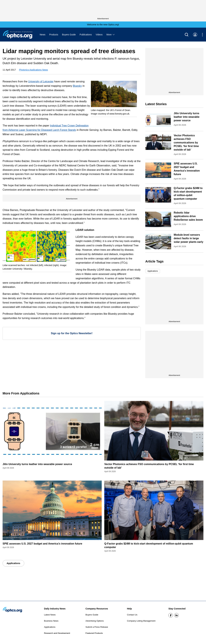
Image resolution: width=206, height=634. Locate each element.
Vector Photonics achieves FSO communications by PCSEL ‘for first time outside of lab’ (186, 142)
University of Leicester (40, 81)
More (110, 34)
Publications (86, 34)
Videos (99, 34)
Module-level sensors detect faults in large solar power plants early (188, 238)
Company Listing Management (141, 621)
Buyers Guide (69, 34)
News (42, 34)
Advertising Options (95, 621)
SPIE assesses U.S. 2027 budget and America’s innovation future (42, 543)
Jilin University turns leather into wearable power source (186, 117)
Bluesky (77, 85)
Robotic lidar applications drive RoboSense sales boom (188, 216)
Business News (51, 621)
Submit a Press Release (97, 627)
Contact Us (132, 614)
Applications (152, 271)
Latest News (50, 614)
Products (53, 34)
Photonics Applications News (33, 69)
